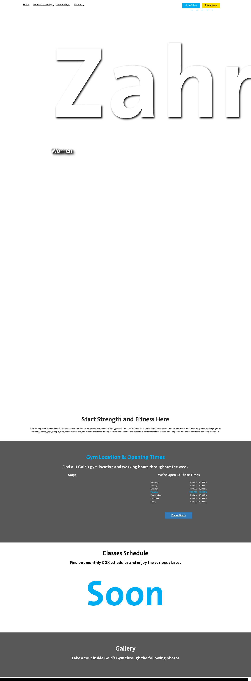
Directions (178, 515)
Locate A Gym (63, 4)
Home (26, 4)
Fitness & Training (43, 4)
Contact (79, 4)
